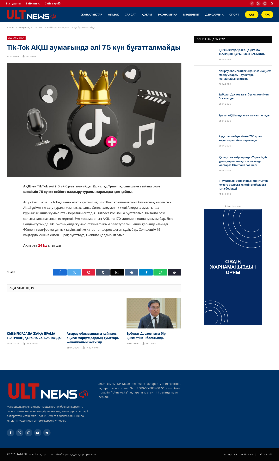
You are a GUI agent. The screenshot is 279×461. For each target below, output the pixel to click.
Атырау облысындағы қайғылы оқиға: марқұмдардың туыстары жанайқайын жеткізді (93, 338)
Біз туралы (13, 3)
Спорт (234, 14)
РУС (267, 14)
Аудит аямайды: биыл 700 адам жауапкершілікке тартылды (240, 138)
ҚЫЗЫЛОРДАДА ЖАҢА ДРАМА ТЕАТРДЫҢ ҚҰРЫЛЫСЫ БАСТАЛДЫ (34, 336)
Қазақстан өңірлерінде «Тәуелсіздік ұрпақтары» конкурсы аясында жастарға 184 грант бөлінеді (243, 161)
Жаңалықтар (91, 14)
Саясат (130, 14)
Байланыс (33, 3)
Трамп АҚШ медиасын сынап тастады (244, 115)
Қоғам (147, 14)
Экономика (167, 14)
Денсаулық (214, 14)
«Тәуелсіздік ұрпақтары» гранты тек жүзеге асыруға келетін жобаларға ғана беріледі (243, 184)
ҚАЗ (252, 14)
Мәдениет (191, 14)
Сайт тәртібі (53, 3)
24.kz (43, 245)
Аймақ (113, 14)
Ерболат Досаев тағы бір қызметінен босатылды (146, 336)
